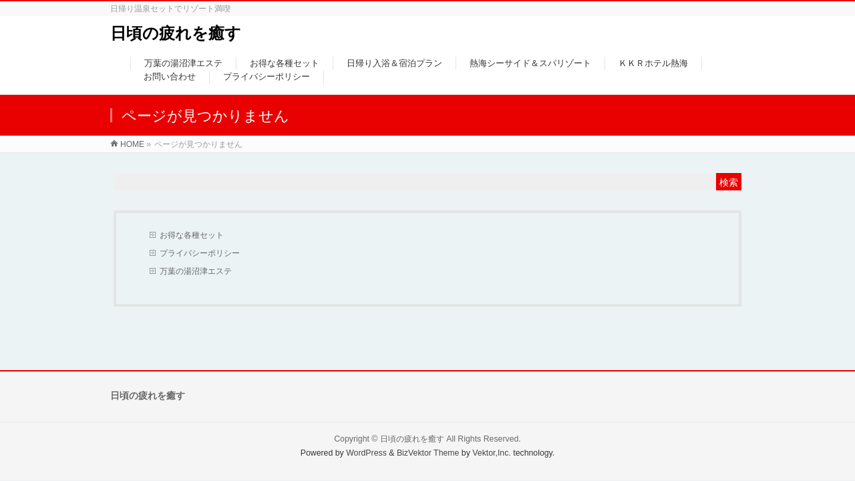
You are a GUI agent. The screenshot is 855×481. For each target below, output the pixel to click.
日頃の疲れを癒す (175, 33)
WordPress (366, 453)
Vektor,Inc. (491, 453)
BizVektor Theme (428, 453)
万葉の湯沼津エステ (196, 271)
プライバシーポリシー (200, 253)
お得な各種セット (192, 235)
